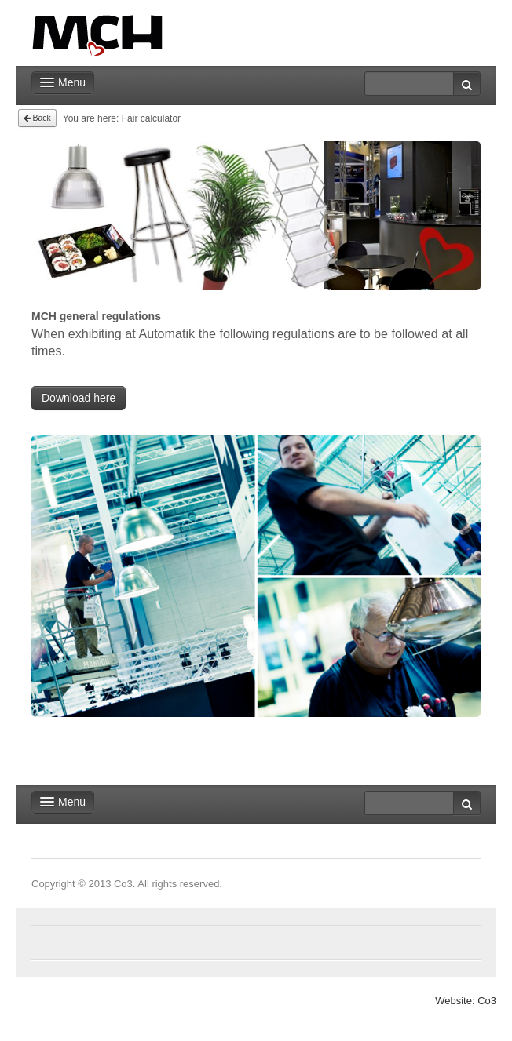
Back (37, 117)
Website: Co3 (465, 1000)
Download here (78, 397)
